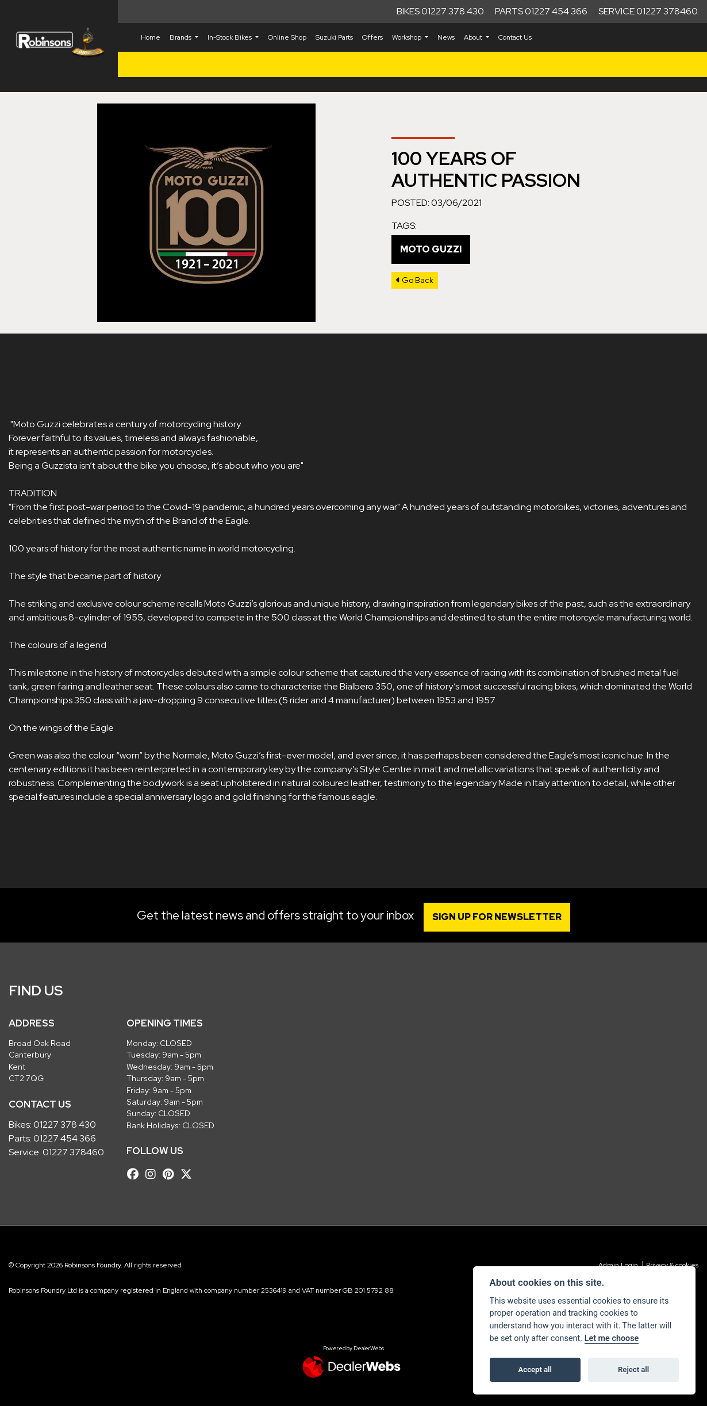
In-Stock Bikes (230, 37)
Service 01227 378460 (648, 11)
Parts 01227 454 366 (541, 11)
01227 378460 (73, 1152)
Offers (372, 37)
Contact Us (515, 37)
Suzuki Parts (334, 37)
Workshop (407, 37)
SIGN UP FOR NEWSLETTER (499, 917)
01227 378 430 (64, 1124)
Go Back (414, 280)
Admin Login (618, 1265)
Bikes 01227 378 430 (440, 11)
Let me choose (612, 1338)
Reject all (633, 1369)
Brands (181, 37)
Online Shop (287, 37)
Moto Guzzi (431, 249)
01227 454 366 (64, 1138)
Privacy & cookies (672, 1265)
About (474, 37)
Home (150, 37)
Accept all (535, 1369)
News (446, 37)
